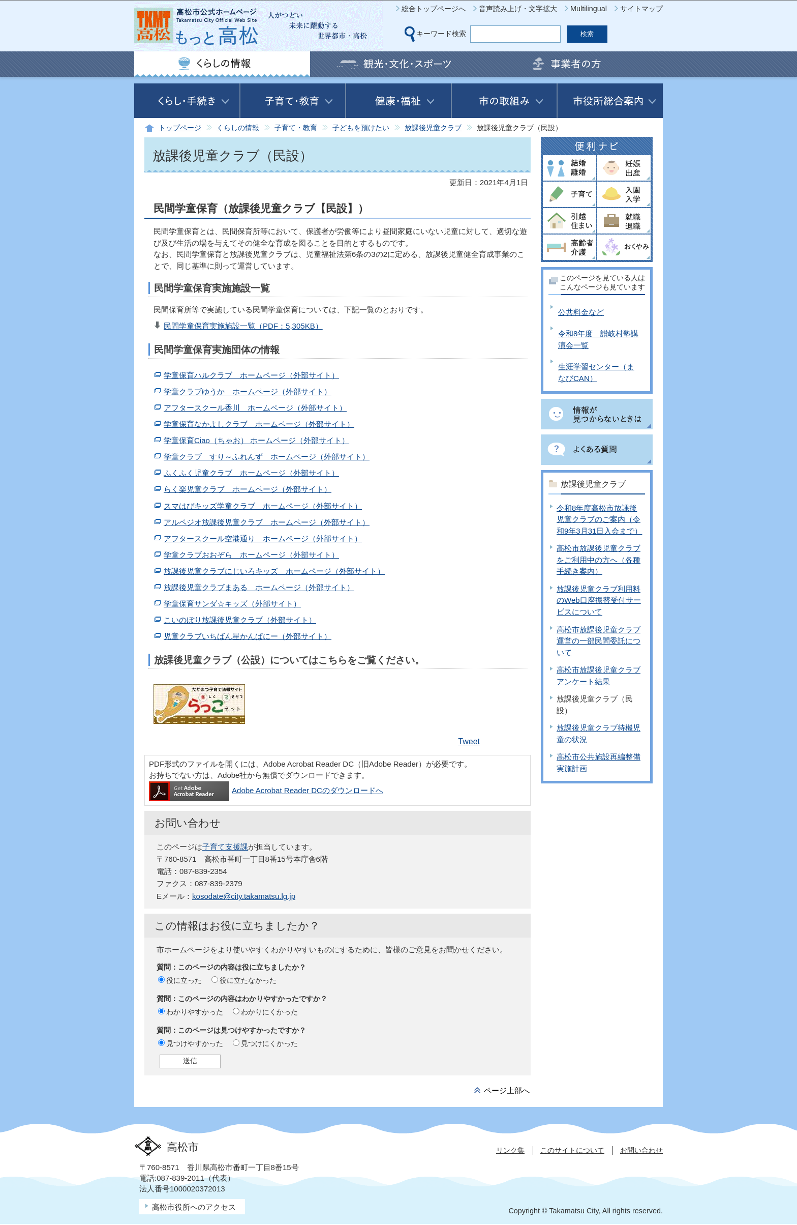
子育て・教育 (295, 128)
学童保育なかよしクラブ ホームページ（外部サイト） (259, 424)
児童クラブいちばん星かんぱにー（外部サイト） (247, 636)
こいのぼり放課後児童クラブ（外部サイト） (240, 620)
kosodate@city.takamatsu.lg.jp (243, 896)
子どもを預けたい (360, 128)
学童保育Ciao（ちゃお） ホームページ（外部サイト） (256, 440)
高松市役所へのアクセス (194, 1207)
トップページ (180, 128)
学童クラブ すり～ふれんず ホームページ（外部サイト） (267, 456)
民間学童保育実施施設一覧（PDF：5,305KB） (243, 326)
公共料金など (581, 312)
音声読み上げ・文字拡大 (518, 9)
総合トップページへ (434, 9)
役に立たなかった (248, 980)
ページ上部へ (507, 1090)
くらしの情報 (238, 128)
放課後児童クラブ (433, 128)
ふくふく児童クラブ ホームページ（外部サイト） (251, 473)
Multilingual (588, 9)
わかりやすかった (194, 1012)
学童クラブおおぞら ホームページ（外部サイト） (251, 554)
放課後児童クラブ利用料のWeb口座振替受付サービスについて (599, 600)
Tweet (469, 741)
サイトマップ (641, 9)
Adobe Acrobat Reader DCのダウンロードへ (266, 790)
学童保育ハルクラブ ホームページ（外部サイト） (251, 375)
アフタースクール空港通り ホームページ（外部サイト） (263, 538)
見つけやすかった (194, 1043)
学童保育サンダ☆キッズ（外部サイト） (232, 603)
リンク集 (510, 1150)
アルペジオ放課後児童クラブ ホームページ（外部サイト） (267, 522)
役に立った (184, 980)
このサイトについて (572, 1150)
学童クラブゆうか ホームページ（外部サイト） (247, 391)
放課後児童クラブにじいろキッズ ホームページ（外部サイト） (274, 571)
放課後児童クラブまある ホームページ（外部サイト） (259, 587)
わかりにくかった (269, 1012)
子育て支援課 (225, 846)
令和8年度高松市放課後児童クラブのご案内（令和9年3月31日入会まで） (599, 519)
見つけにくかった (269, 1043)
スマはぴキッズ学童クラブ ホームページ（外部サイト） (263, 506)
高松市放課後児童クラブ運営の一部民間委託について (598, 641)
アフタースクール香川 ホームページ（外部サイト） (255, 407)
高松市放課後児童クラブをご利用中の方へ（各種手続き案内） (598, 559)
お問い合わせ (641, 1150)
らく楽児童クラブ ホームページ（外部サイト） (247, 489)
